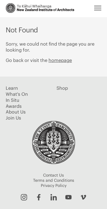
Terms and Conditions (53, 180)
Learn (12, 88)
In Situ (12, 100)
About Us (16, 112)
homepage (60, 60)
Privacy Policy (53, 185)
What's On (17, 94)
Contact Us (53, 175)
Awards (14, 106)
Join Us (13, 118)
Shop (62, 88)
